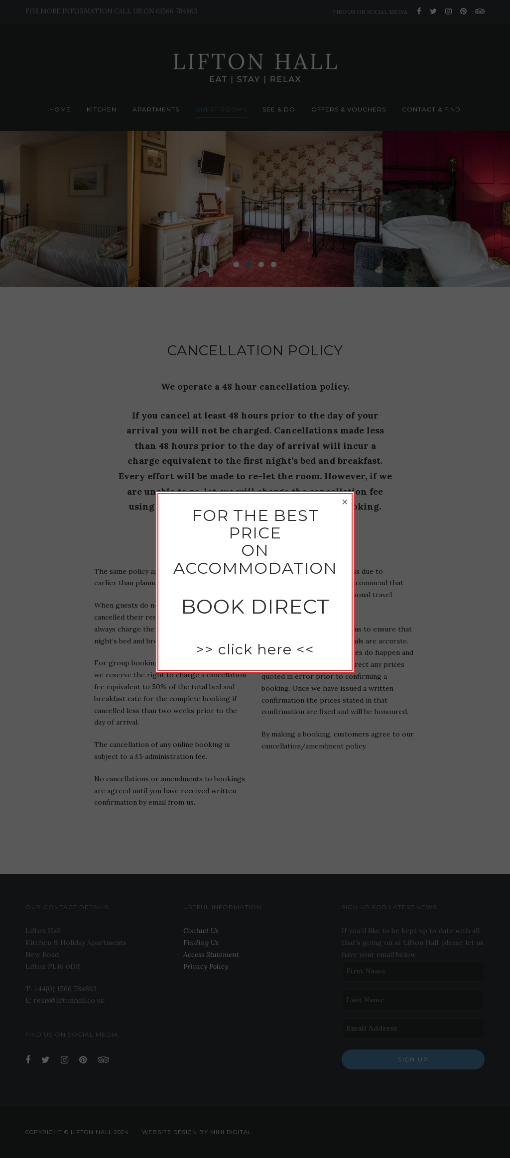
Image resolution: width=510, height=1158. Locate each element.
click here (255, 649)
